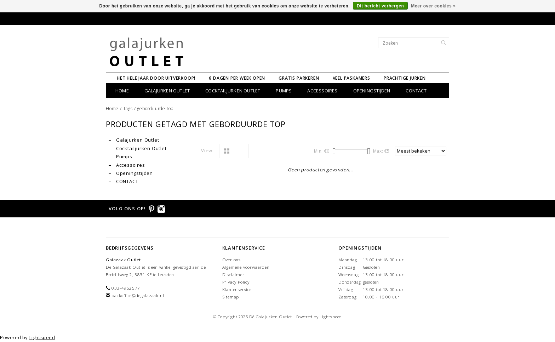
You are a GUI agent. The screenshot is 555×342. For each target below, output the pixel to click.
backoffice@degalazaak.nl (137, 295)
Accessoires (322, 90)
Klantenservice (237, 289)
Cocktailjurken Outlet (232, 90)
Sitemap (230, 297)
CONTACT (416, 90)
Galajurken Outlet (167, 90)
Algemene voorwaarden (246, 267)
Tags (128, 109)
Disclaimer (233, 274)
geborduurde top (155, 109)
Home (122, 90)
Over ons (231, 259)
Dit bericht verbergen (380, 6)
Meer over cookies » (433, 6)
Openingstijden (371, 90)
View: (207, 150)
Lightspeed (331, 316)
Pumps (284, 90)
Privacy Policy (236, 282)
